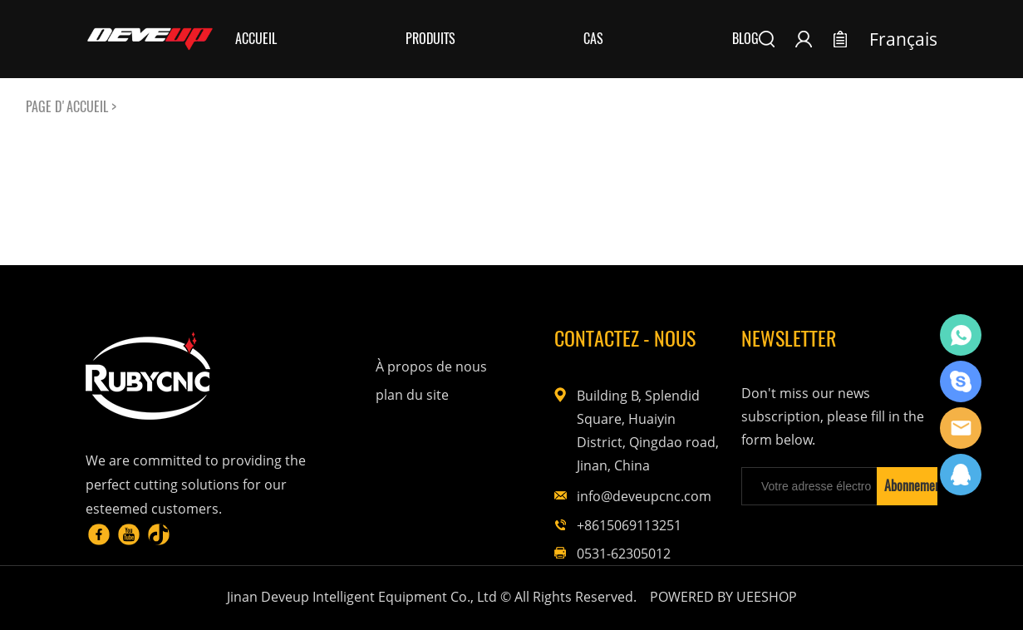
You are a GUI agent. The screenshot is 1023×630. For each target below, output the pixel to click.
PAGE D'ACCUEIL (67, 107)
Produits (430, 38)
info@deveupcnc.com (644, 496)
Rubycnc (960, 335)
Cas (593, 38)
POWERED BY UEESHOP (723, 597)
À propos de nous (431, 366)
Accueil (256, 38)
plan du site (412, 395)
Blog (745, 38)
